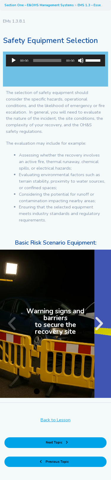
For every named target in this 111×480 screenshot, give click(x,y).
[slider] (47, 60)
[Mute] (81, 60)
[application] (55, 60)
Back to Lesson (55, 420)
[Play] (14, 60)
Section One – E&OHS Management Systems (39, 5)
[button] (12, 324)
